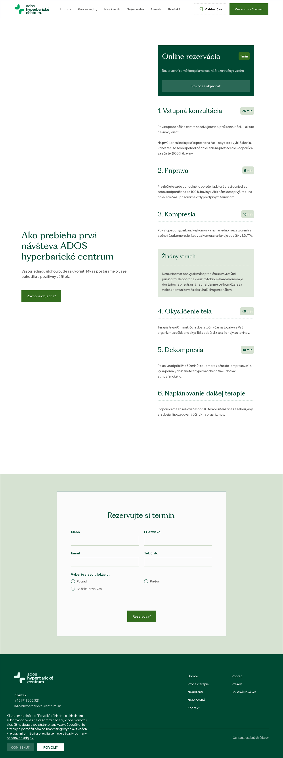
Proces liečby (87, 9)
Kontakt (174, 9)
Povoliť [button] (50, 747)
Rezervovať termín (249, 9)
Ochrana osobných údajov (251, 737)
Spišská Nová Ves (244, 692)
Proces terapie (198, 684)
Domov (65, 9)
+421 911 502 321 (26, 700)
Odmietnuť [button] (20, 747)
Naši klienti (112, 9)
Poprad (237, 676)
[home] (32, 9)
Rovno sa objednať (41, 296)
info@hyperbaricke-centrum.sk (37, 706)
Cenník (156, 9)
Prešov (237, 684)
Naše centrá (135, 9)
